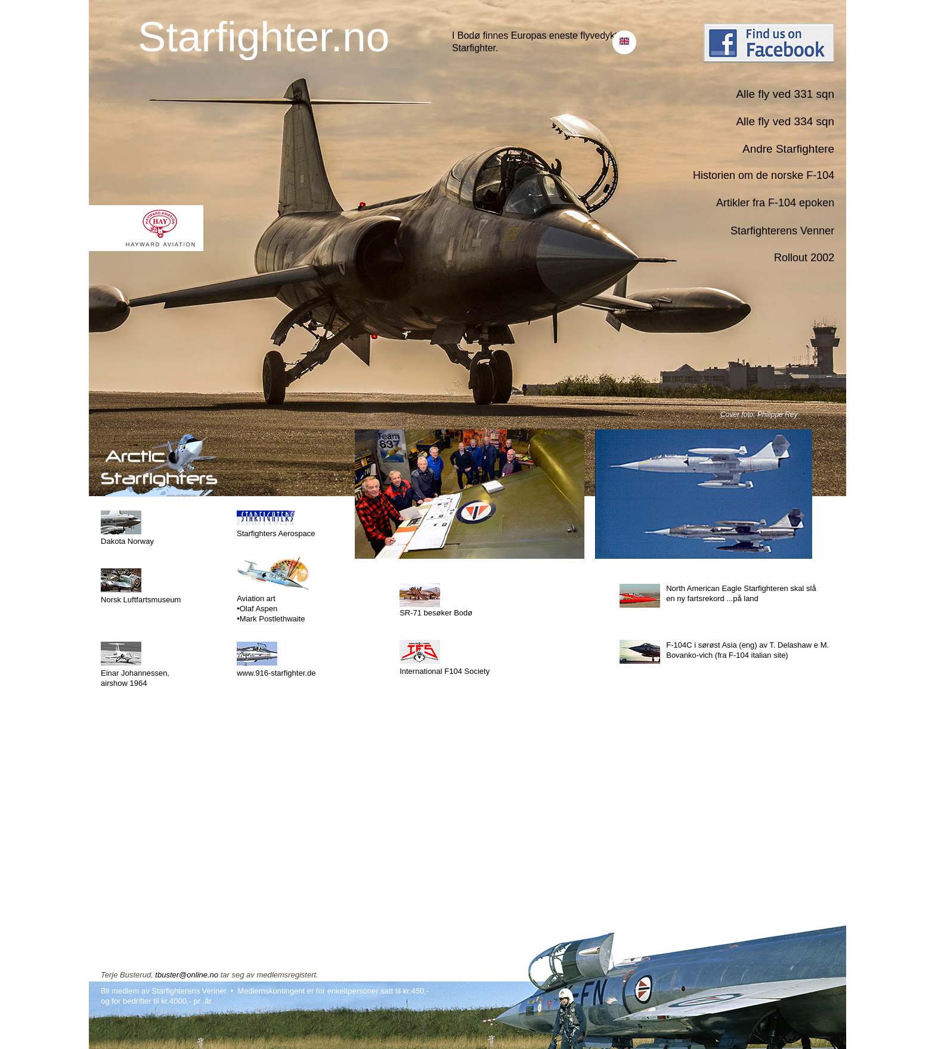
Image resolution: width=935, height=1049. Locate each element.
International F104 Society (445, 671)
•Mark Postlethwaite (271, 618)
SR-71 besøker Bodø (436, 612)
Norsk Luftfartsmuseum (141, 599)
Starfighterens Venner (782, 231)
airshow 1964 (124, 683)
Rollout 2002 (804, 258)
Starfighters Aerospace (276, 533)
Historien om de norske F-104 (763, 175)
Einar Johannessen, (135, 673)
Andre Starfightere (788, 149)
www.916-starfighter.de (276, 673)
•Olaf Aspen (257, 608)
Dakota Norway (127, 541)
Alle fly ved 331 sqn (785, 94)
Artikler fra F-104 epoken (775, 203)
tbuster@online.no (186, 974)
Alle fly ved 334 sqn (785, 121)
